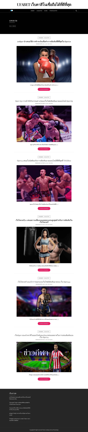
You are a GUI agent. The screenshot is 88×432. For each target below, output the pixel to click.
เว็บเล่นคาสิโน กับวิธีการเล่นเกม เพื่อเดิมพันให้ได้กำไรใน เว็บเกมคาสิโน (19, 408)
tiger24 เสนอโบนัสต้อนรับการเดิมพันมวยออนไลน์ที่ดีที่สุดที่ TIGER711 (44, 160)
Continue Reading (44, 89)
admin (50, 43)
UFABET (33, 10)
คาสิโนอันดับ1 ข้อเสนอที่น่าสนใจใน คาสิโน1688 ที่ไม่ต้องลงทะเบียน (19, 398)
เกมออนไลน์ (39, 10)
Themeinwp (55, 430)
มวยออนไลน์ (46, 37)
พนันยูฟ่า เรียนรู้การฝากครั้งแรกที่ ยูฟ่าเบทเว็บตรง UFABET (19, 414)
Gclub (45, 10)
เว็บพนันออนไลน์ (53, 10)
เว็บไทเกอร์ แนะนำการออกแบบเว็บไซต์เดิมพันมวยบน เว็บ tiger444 (44, 282)
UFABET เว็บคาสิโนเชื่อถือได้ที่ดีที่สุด (44, 4)
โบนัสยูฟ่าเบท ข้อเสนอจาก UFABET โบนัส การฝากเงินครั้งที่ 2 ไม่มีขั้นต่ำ (19, 419)
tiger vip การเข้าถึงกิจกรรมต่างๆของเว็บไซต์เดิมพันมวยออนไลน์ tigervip (44, 101)
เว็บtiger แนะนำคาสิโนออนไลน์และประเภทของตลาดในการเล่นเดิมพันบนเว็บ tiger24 (44, 336)
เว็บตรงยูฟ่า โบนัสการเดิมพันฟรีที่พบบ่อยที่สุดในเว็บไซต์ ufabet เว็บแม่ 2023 (19, 403)
